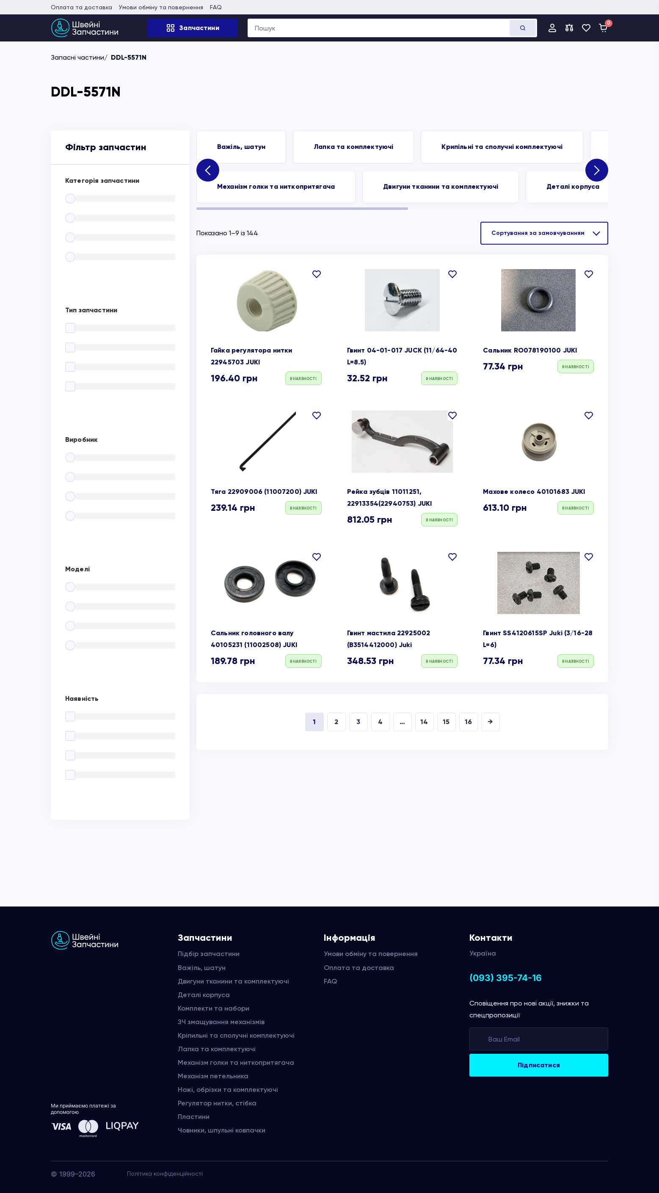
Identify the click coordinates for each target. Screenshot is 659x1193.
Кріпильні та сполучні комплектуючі (236, 1035)
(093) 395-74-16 (505, 978)
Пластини (194, 1117)
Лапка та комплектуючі (353, 147)
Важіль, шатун (241, 147)
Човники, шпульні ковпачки (221, 1130)
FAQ (216, 7)
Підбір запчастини (209, 954)
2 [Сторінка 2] (336, 722)
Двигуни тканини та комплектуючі (440, 186)
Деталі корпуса (572, 186)
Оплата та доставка (81, 7)
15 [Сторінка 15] (446, 722)
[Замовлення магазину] (544, 233)
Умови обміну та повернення (161, 7)
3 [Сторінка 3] (358, 722)
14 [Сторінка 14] (424, 722)
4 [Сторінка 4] (380, 722)
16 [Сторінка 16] (468, 722)
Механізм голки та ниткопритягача (276, 186)
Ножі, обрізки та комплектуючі (228, 1090)
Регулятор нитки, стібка (217, 1103)
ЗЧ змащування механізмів (221, 1022)
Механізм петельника (213, 1076)
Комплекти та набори (213, 1008)
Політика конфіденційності (165, 1173)
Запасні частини (77, 57)
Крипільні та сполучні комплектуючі (501, 147)
